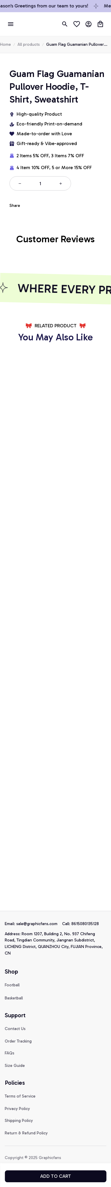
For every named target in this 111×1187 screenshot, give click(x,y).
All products (28, 44)
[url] (39, 924)
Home (5, 44)
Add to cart (55, 1176)
